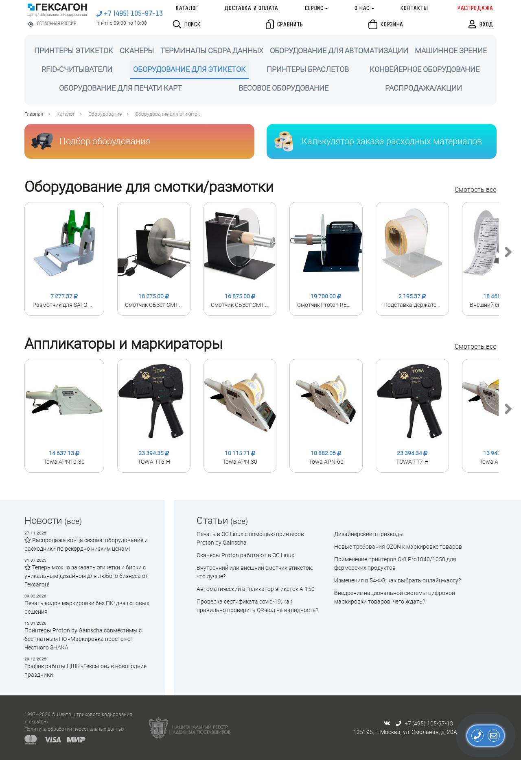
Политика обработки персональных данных (74, 729)
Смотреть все (475, 189)
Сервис (314, 8)
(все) (73, 521)
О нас (362, 8)
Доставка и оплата (251, 8)
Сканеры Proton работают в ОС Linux (245, 555)
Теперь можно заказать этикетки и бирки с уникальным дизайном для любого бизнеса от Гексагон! (86, 576)
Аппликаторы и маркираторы (123, 343)
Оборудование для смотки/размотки (149, 186)
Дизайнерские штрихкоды (369, 534)
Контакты (414, 8)
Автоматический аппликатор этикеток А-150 (256, 589)
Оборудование (105, 114)
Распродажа (475, 8)
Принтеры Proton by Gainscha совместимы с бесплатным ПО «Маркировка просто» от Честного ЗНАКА (83, 639)
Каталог (187, 8)
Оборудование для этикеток (167, 114)
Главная (33, 114)
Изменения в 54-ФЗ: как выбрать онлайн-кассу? (397, 580)
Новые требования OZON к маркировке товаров (398, 546)
